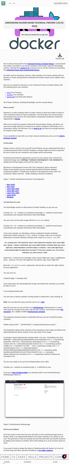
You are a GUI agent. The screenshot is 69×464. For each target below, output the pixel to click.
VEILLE (32, 457)
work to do (37, 128)
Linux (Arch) (11, 195)
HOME (5, 457)
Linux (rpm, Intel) (13, 193)
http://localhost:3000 (20, 373)
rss (43, 35)
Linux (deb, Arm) (13, 191)
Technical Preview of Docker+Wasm (40, 64)
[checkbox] (64, 456)
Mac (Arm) (11, 187)
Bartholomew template (36, 312)
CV (13, 457)
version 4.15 (24, 68)
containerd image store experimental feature (22, 70)
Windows (10, 197)
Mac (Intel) (11, 185)
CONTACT (61, 457)
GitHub (17, 119)
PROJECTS (46, 457)
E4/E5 (21, 457)
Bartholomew (39, 307)
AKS (42, 302)
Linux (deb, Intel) (13, 189)
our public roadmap (46, 450)
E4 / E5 (12, 3)
